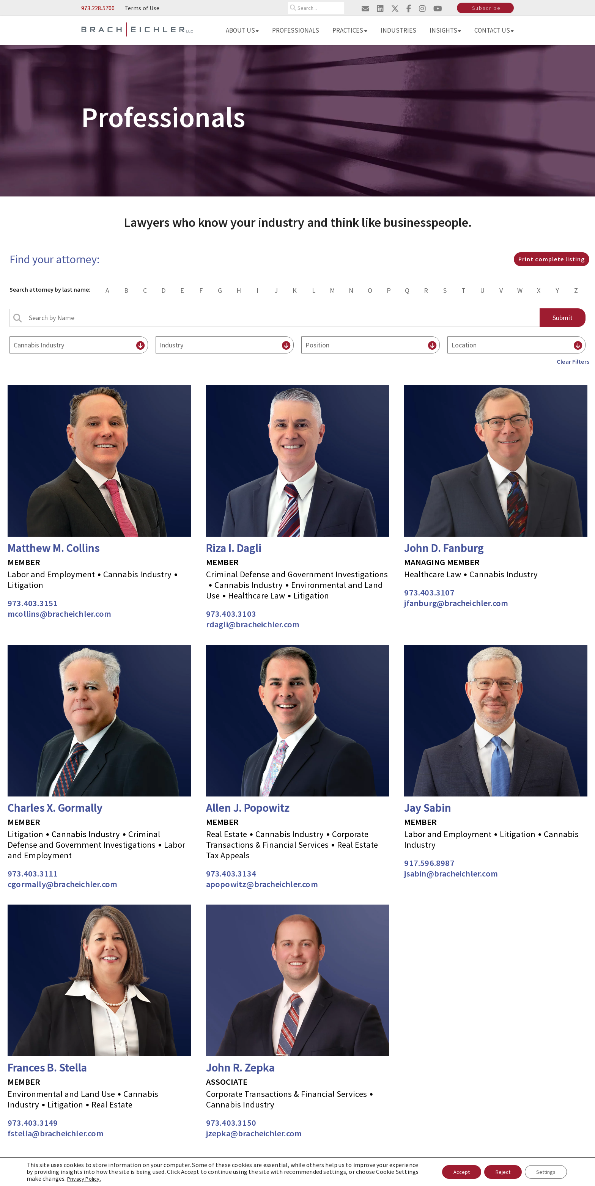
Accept (461, 1172)
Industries (398, 30)
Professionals (295, 30)
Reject (503, 1172)
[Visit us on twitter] (395, 8)
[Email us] (365, 8)
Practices (349, 30)
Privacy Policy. (84, 1178)
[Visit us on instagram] (422, 8)
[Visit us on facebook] (408, 8)
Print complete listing (551, 259)
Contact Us (494, 30)
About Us (242, 30)
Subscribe (486, 8)
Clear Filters (573, 362)
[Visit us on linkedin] (380, 8)
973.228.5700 (98, 8)
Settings (546, 1172)
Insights (445, 30)
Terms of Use (141, 8)
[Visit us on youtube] (437, 8)
